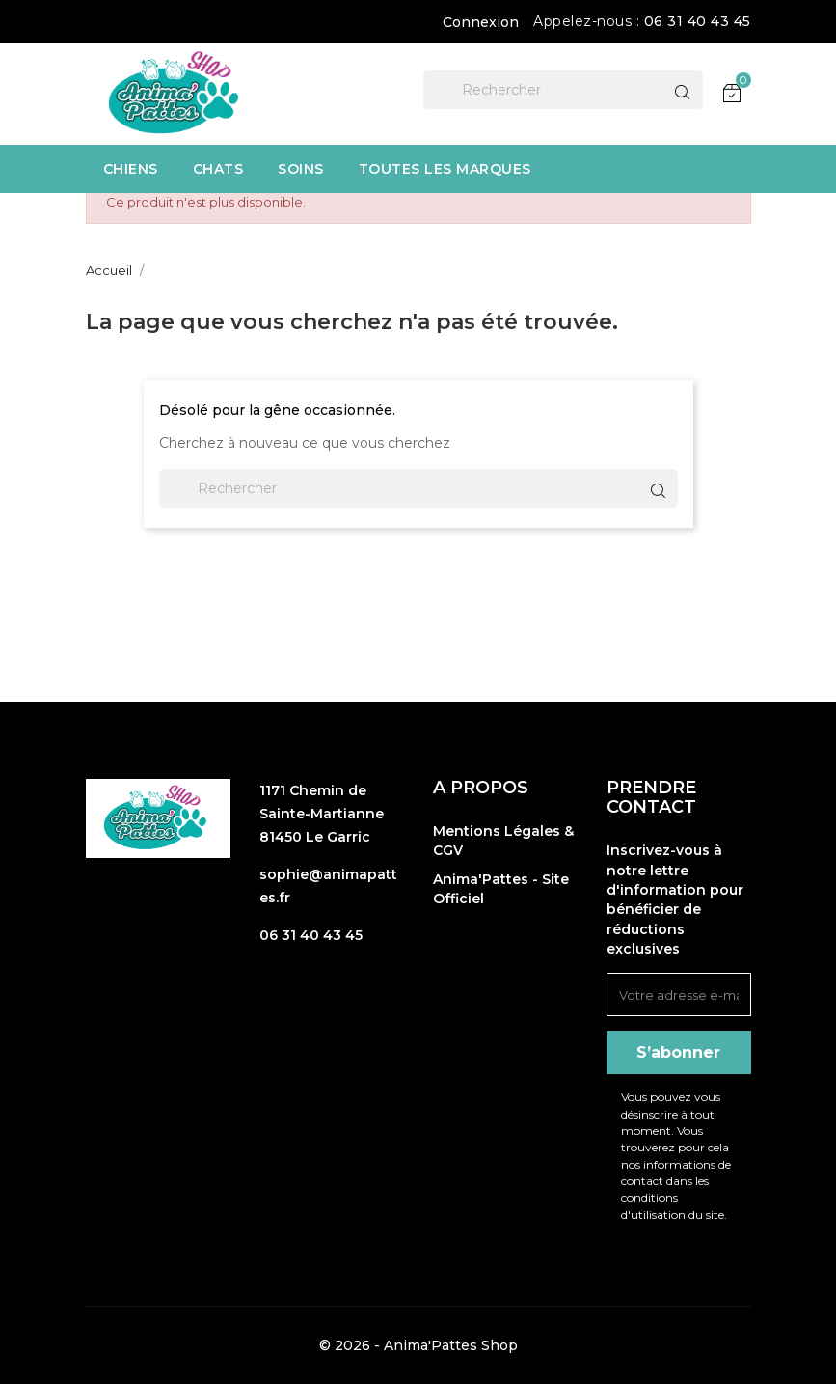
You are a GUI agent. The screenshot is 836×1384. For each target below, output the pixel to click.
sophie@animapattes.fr (328, 886)
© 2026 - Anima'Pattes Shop (418, 1345)
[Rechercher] (563, 89)
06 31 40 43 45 (697, 21)
